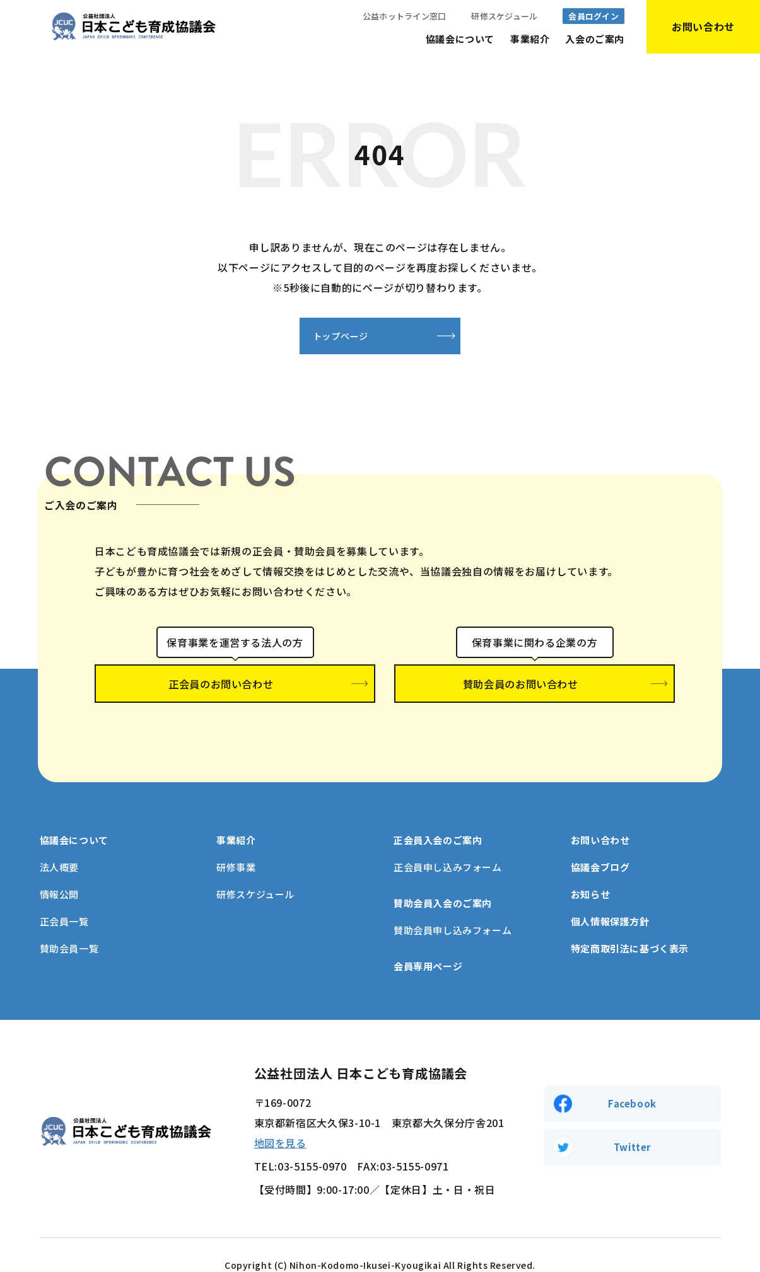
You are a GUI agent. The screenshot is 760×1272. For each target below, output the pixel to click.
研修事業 (235, 846)
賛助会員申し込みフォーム (453, 909)
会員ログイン (593, 16)
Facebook (632, 1082)
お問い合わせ (600, 819)
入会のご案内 (594, 38)
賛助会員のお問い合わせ (535, 686)
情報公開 (59, 874)
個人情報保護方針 (610, 901)
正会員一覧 (64, 901)
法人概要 (59, 846)
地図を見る (280, 1122)
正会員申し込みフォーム (448, 846)
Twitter (632, 1128)
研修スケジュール (504, 16)
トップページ (317, 336)
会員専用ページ (428, 945)
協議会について (460, 38)
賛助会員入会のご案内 (443, 882)
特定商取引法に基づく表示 (630, 928)
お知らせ (590, 874)
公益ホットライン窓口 (405, 16)
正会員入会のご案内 (438, 819)
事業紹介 (529, 38)
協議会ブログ (600, 846)
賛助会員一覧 (69, 928)
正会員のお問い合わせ (235, 686)
